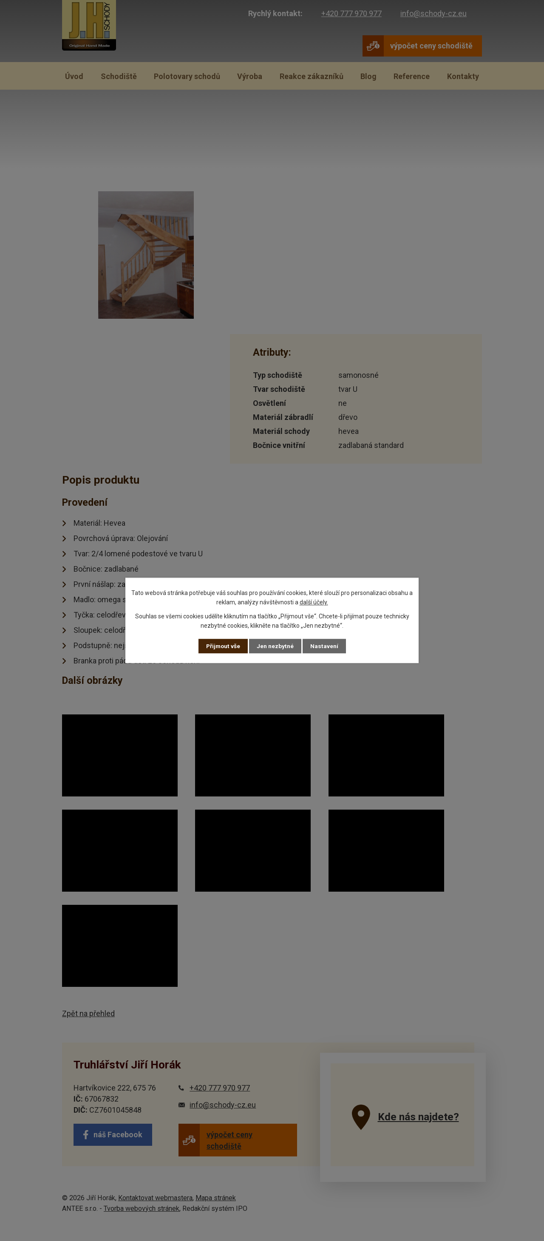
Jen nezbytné (275, 646)
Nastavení (325, 646)
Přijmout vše (223, 646)
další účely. (314, 602)
